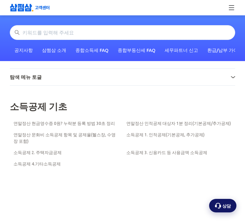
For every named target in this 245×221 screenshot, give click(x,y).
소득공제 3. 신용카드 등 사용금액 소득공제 (166, 152)
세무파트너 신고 (181, 50)
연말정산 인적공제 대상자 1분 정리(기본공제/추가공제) (178, 123)
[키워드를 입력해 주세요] (122, 32)
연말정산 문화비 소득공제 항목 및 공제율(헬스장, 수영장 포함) (64, 138)
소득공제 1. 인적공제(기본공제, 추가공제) (165, 134)
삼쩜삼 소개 (54, 50)
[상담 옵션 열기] (222, 205)
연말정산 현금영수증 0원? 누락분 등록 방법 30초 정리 (64, 123)
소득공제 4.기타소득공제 (37, 163)
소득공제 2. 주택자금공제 (37, 152)
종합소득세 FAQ (92, 50)
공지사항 (23, 50)
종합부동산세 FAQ (136, 50)
